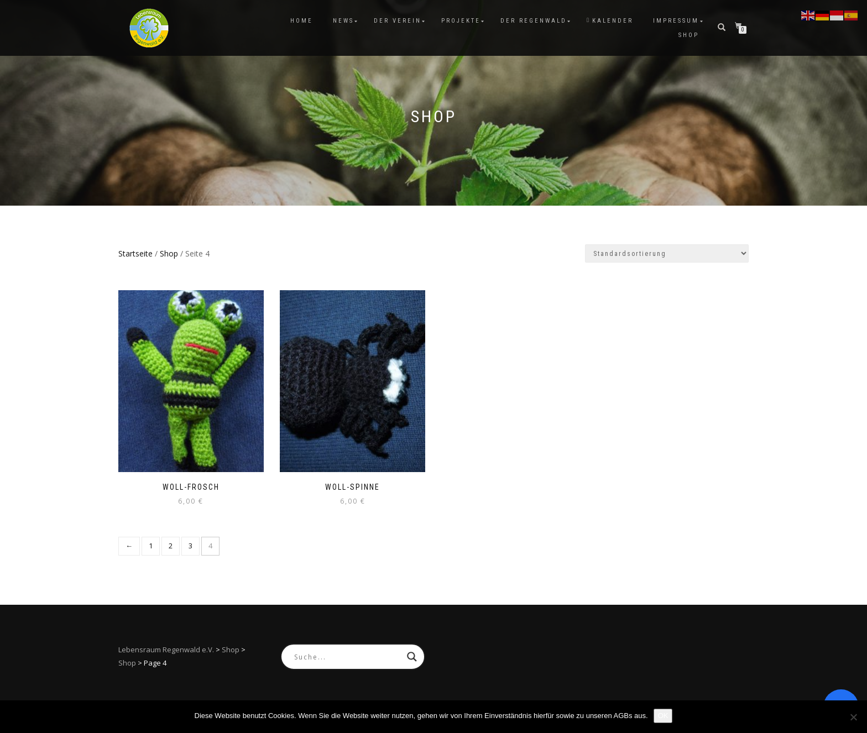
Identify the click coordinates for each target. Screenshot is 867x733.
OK (663, 715)
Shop (688, 35)
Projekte (460, 20)
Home (301, 20)
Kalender (610, 20)
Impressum (676, 20)
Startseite (135, 253)
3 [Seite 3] (190, 546)
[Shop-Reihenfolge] (667, 253)
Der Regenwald (533, 20)
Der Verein (397, 20)
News (343, 20)
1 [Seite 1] (151, 546)
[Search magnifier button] (412, 656)
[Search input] (348, 656)
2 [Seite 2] (171, 546)
